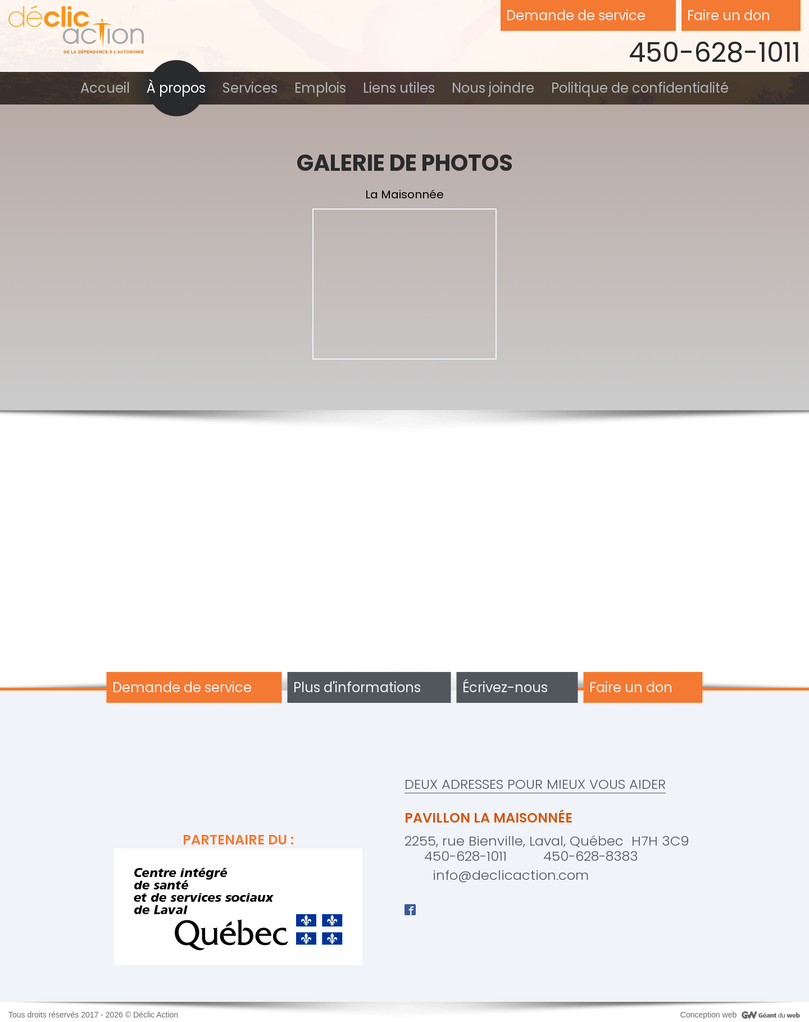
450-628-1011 (715, 52)
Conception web (708, 1014)
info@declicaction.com (511, 875)
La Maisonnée (404, 194)
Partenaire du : (238, 898)
